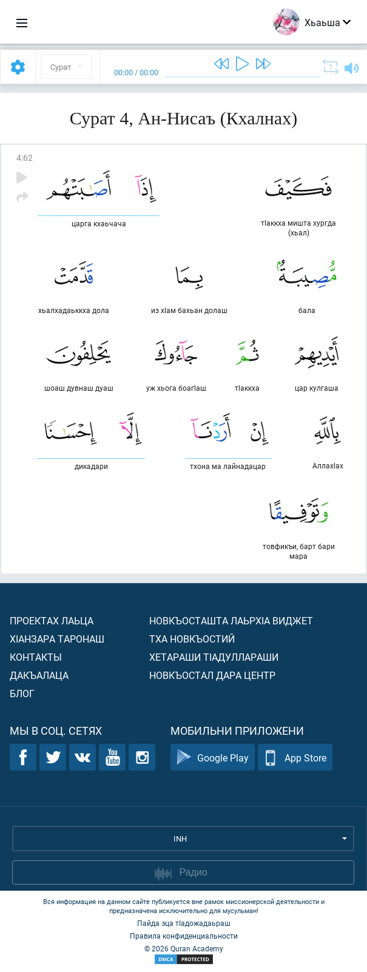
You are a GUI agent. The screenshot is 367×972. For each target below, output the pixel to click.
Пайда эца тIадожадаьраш (184, 923)
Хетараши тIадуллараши (213, 656)
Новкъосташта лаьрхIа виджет (231, 620)
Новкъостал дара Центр (212, 675)
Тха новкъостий (192, 638)
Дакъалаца (39, 675)
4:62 (24, 157)
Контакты (36, 656)
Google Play (213, 757)
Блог (22, 693)
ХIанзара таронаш (57, 638)
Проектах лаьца (51, 620)
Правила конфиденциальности (184, 935)
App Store (295, 757)
